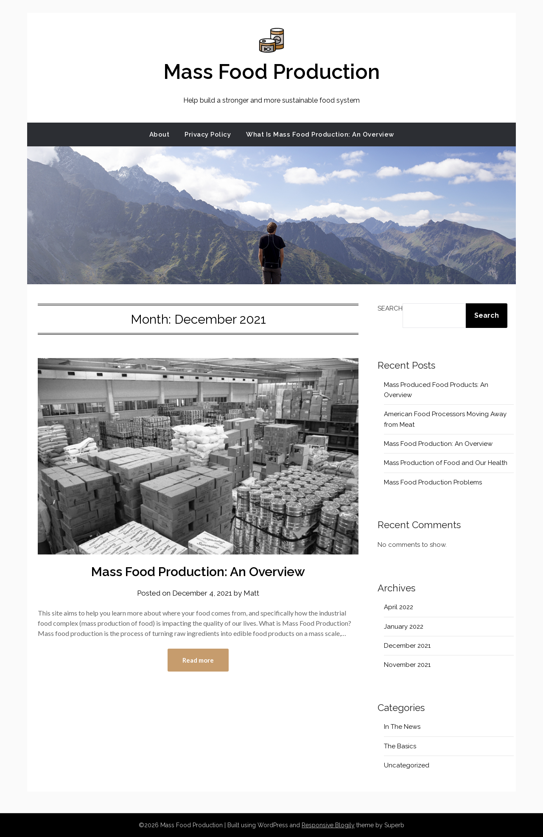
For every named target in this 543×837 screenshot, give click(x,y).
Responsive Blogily (328, 825)
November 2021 (407, 665)
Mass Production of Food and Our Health (445, 463)
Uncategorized (406, 765)
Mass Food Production (271, 72)
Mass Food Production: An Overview (198, 571)
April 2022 (398, 607)
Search (390, 308)
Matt (251, 593)
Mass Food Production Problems (433, 482)
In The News (402, 727)
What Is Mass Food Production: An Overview (320, 134)
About (159, 134)
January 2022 (403, 626)
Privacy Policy (208, 134)
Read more (198, 660)
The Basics (400, 746)
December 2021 (407, 645)
